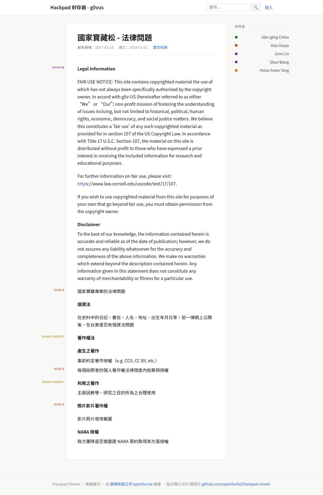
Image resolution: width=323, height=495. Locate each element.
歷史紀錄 (160, 47)
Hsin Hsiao (280, 45)
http (82, 183)
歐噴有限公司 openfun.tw (131, 484)
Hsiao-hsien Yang (274, 70)
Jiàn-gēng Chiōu (275, 37)
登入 (269, 7)
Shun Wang (279, 62)
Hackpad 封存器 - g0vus (77, 7)
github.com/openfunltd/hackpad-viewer (236, 484)
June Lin (281, 53)
